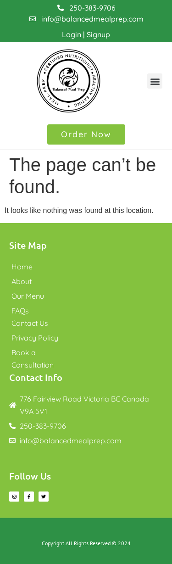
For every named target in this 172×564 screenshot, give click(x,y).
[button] (154, 81)
